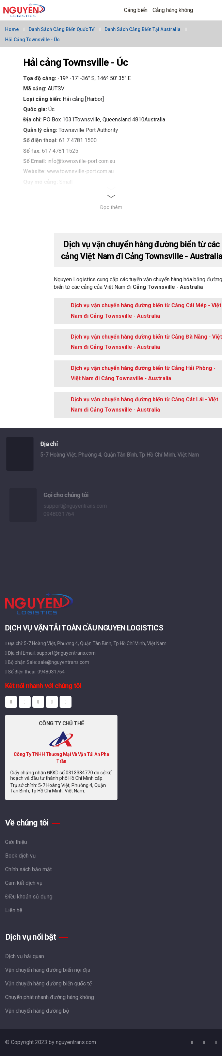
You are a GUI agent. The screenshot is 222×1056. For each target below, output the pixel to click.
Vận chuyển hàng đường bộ (37, 1011)
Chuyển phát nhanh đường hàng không (49, 997)
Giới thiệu (16, 842)
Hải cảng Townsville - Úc (32, 39)
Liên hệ (13, 910)
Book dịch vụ (20, 855)
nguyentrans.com (76, 1042)
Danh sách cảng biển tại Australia (142, 29)
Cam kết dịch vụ (24, 883)
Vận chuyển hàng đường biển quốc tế (48, 983)
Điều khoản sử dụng (28, 896)
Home (12, 29)
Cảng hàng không (173, 10)
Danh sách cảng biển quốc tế (62, 29)
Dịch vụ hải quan (24, 956)
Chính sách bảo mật (28, 869)
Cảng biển (135, 10)
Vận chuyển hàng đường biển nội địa (47, 970)
